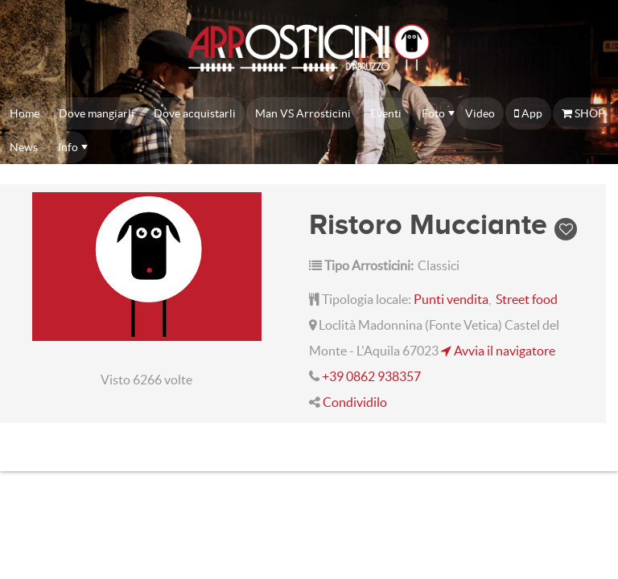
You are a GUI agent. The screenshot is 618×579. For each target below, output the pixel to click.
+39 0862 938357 (371, 376)
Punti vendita (451, 299)
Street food (527, 299)
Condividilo (355, 402)
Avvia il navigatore (498, 350)
